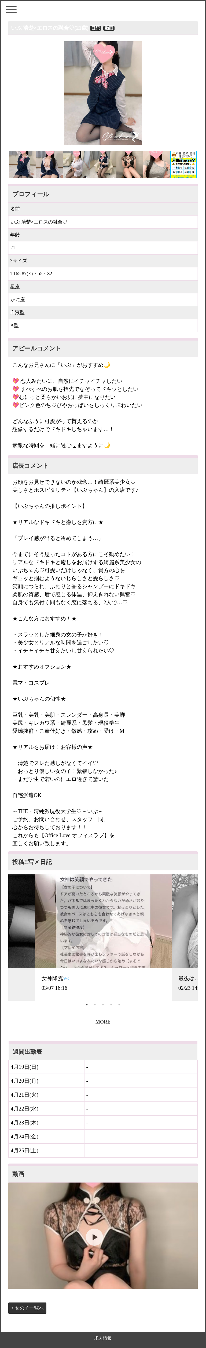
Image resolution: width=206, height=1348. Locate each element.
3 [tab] (103, 1004)
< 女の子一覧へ (27, 1308)
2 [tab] (95, 1004)
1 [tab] (87, 1004)
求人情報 (103, 1338)
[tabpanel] (103, 937)
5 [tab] (119, 1004)
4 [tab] (111, 1004)
